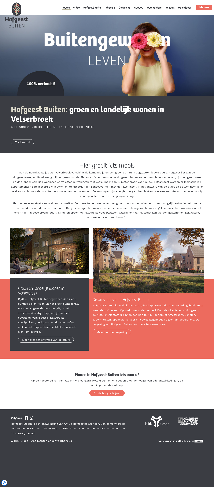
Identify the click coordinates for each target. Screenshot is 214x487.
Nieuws (170, 7)
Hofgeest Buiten (92, 7)
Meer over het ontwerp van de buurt (46, 339)
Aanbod (138, 7)
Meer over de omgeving (112, 332)
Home (66, 7)
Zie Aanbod (22, 142)
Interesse (204, 7)
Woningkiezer (155, 7)
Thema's (110, 7)
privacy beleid (25, 433)
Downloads (185, 7)
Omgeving (124, 7)
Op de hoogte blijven (107, 393)
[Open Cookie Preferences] (4, 483)
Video (76, 7)
